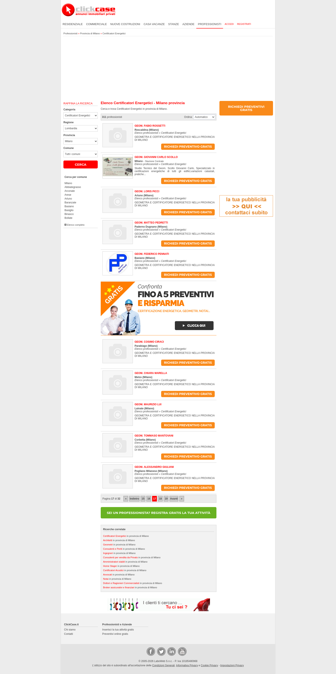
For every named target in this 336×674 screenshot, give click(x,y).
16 (148, 498)
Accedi (229, 24)
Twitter (161, 651)
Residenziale (73, 24)
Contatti (68, 633)
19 (166, 498)
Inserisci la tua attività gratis (118, 629)
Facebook (150, 651)
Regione (68, 122)
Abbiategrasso (72, 187)
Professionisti (209, 24)
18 (160, 498)
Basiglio (69, 210)
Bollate (68, 217)
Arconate (69, 190)
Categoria (69, 109)
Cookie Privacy (209, 665)
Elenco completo (74, 225)
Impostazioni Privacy (232, 665)
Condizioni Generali (163, 665)
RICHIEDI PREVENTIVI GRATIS (246, 108)
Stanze (173, 24)
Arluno (68, 198)
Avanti (174, 498)
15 (143, 498)
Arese (67, 194)
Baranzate (70, 202)
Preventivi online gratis (115, 633)
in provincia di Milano (126, 536)
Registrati (244, 24)
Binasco (69, 214)
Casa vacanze (154, 24)
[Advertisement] (168, 69)
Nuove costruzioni (125, 24)
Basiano (69, 206)
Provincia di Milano (90, 33)
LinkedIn (171, 651)
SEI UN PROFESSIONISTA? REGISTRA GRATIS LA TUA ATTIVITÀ (158, 513)
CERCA (80, 164)
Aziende (188, 24)
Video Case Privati (182, 651)
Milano (68, 183)
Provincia (69, 135)
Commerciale (96, 24)
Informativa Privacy (187, 665)
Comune (68, 148)
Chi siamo (69, 629)
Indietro (134, 498)
